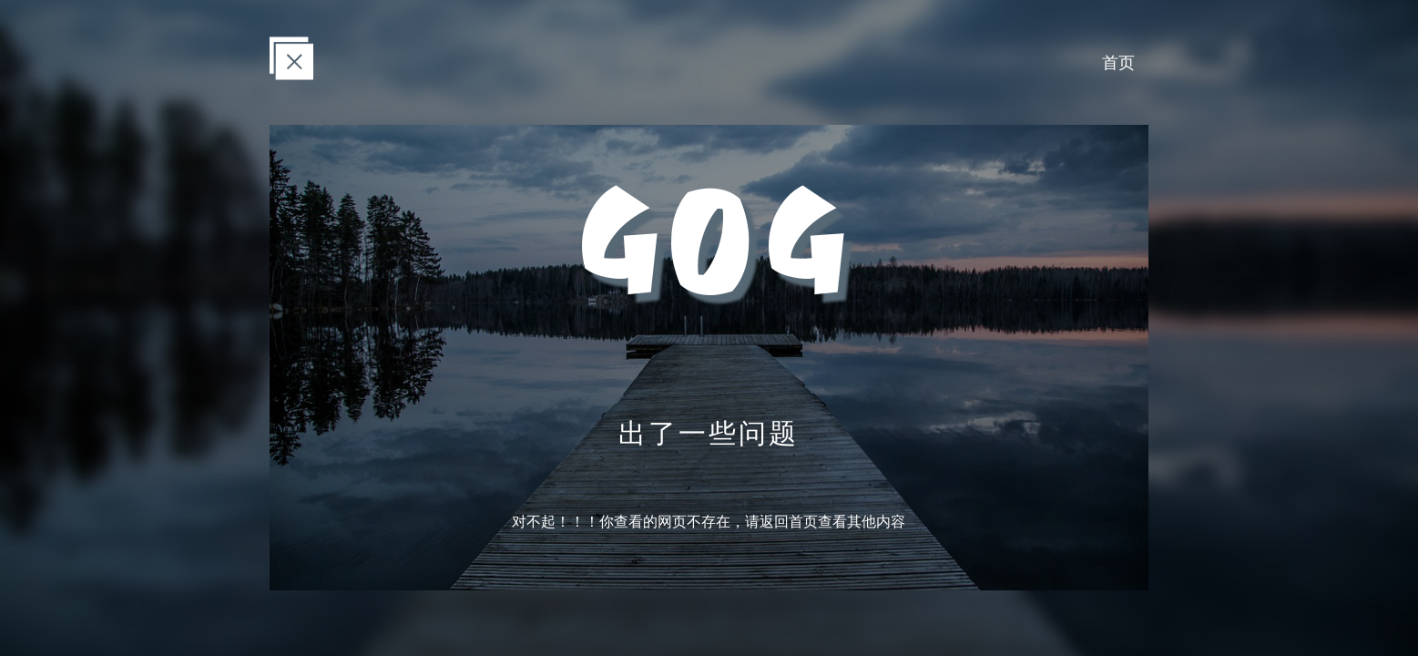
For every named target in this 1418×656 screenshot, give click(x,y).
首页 (1118, 62)
